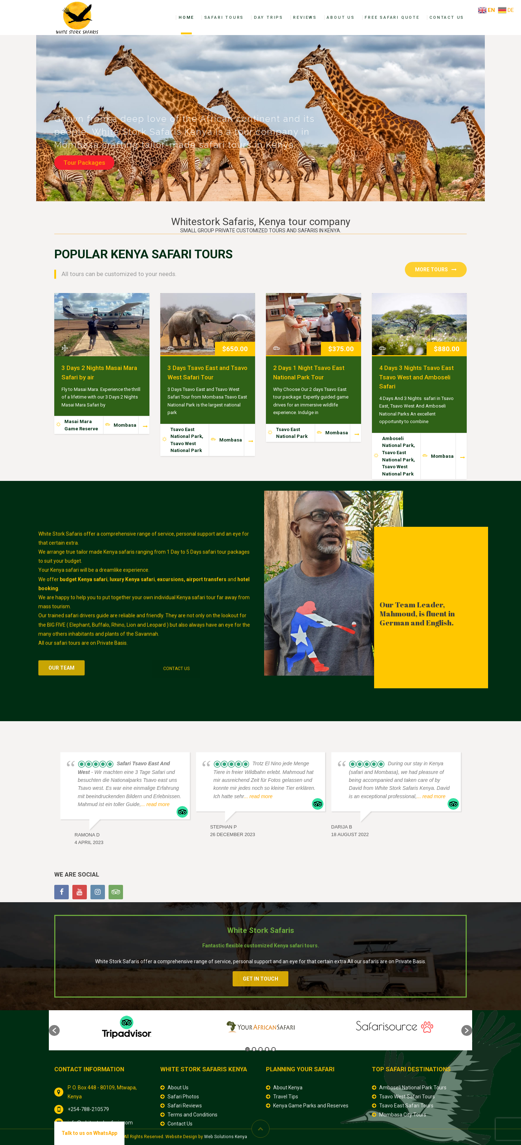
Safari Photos (183, 1096)
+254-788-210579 (88, 1109)
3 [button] (260, 1049)
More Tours (436, 269)
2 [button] (254, 1049)
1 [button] (247, 1049)
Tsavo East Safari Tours (406, 1106)
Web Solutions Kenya (225, 1136)
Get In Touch (260, 979)
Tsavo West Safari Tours (407, 1096)
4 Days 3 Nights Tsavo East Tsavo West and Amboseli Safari (416, 376)
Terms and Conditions (192, 1115)
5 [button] (273, 1049)
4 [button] (267, 1049)
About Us (341, 17)
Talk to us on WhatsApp (89, 1133)
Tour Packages (84, 162)
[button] (54, 1030)
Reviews (305, 17)
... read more (155, 804)
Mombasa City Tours (402, 1115)
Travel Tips (285, 1096)
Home (186, 17)
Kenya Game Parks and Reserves (310, 1106)
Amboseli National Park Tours (412, 1087)
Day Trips (268, 17)
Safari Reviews (185, 1106)
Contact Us (446, 17)
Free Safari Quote (392, 17)
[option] (127, 1026)
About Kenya (287, 1087)
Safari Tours (224, 17)
